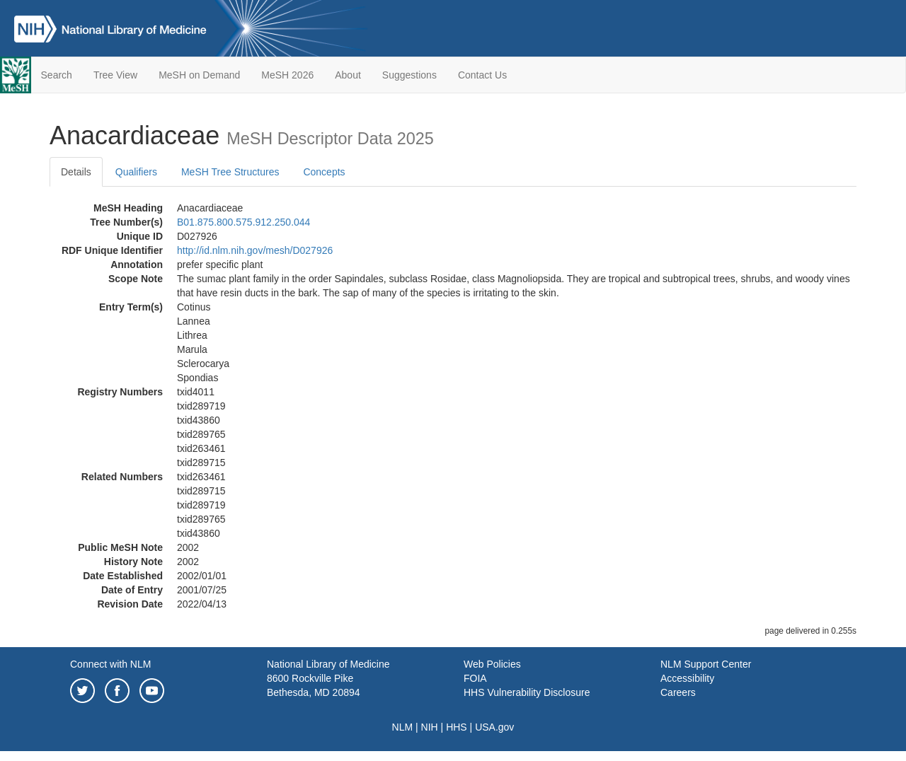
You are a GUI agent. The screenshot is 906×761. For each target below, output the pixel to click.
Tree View (115, 75)
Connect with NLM (110, 664)
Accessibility (687, 678)
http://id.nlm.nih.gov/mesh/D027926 (255, 250)
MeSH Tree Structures (230, 172)
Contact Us (482, 75)
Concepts (324, 172)
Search (56, 75)
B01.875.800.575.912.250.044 (243, 222)
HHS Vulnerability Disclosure (527, 692)
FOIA (475, 678)
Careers (678, 692)
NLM (402, 727)
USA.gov (494, 727)
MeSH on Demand (199, 75)
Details (76, 172)
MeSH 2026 (287, 75)
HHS (456, 727)
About (348, 75)
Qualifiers (136, 172)
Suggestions (409, 75)
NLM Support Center (705, 664)
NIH (429, 727)
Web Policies (492, 664)
